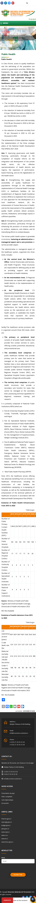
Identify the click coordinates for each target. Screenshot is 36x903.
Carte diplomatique (7, 800)
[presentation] (16, 869)
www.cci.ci (4, 835)
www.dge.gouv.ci (6, 822)
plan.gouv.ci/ (5, 829)
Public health (18, 39)
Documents (5, 803)
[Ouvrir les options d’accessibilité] (32, 899)
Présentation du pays (8, 793)
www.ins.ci (4, 839)
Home (3, 37)
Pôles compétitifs (6, 797)
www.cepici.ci (5, 832)
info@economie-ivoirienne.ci (19, 733)
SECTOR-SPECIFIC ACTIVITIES (15, 37)
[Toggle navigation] (18, 23)
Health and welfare (7, 39)
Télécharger (30, 510)
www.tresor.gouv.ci (7, 842)
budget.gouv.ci (5, 825)
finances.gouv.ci (6, 819)
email (3, 857)
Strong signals (32, 19)
